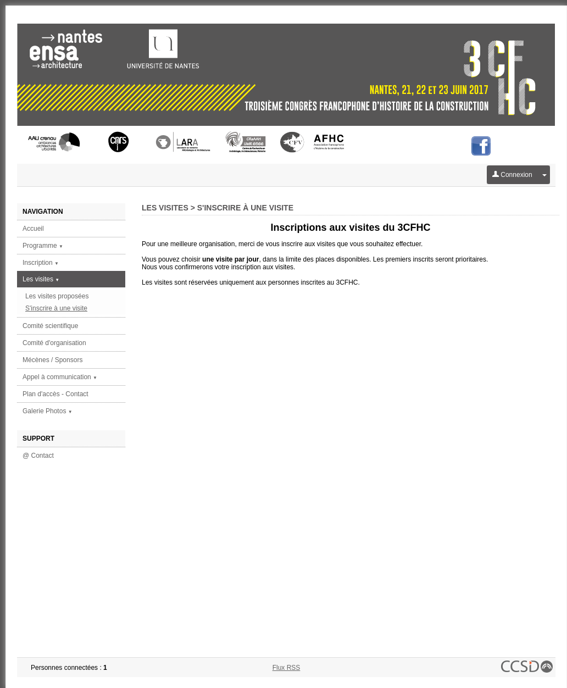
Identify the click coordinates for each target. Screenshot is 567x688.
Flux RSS (287, 668)
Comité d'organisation (54, 343)
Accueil (33, 228)
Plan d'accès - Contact (55, 394)
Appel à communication (60, 377)
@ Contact (38, 455)
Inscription (41, 263)
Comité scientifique (50, 326)
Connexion (512, 175)
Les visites (41, 279)
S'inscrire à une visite (56, 308)
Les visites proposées (56, 296)
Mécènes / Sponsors (52, 360)
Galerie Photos (48, 411)
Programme (43, 245)
